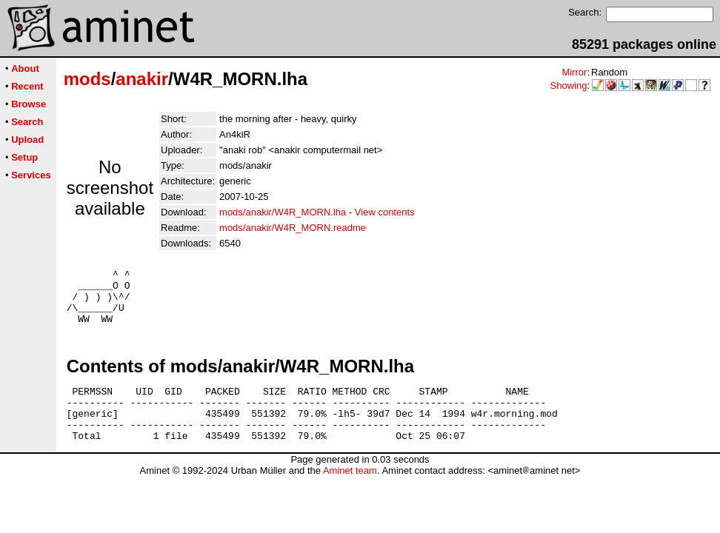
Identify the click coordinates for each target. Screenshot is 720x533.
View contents (385, 212)
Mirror (574, 72)
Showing (568, 85)
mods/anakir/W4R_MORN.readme (292, 227)
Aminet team (350, 492)
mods (87, 79)
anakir (142, 79)
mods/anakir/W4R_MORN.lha (282, 212)
